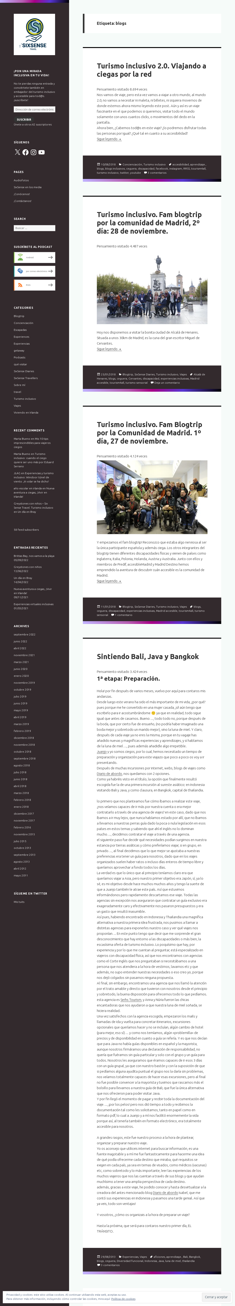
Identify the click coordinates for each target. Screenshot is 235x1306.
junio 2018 (20, 779)
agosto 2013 (22, 861)
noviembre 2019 (24, 682)
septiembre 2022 (25, 634)
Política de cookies (123, 1298)
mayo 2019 (21, 710)
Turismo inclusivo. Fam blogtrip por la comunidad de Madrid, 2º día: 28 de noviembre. (149, 222)
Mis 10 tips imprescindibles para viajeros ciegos (32, 442)
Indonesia (151, 1260)
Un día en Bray (27, 511)
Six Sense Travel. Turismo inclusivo (34, 34)
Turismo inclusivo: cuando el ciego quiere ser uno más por (30, 458)
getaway (19, 350)
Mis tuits (19, 901)
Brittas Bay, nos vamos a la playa (34, 555)
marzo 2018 (21, 792)
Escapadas (20, 329)
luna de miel (173, 1260)
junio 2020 (20, 668)
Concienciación (23, 322)
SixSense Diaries (24, 371)
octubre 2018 (22, 751)
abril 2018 (20, 786)
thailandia (188, 1260)
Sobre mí (19, 384)
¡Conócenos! (22, 194)
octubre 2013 (22, 847)
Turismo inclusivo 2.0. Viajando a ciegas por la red (151, 70)
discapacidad (146, 168)
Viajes (17, 405)
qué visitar (20, 364)
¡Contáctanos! (22, 200)
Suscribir (24, 119)
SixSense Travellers (26, 378)
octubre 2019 (22, 689)
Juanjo (102, 752)
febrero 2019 (22, 730)
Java (161, 1260)
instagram (175, 168)
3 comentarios (157, 172)
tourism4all (198, 168)
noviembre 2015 (24, 834)
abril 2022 (20, 648)
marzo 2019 (21, 723)
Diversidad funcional (130, 1260)
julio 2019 (20, 696)
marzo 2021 (21, 661)
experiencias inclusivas (175, 378)
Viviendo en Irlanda (26, 412)
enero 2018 (21, 806)
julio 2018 (20, 772)
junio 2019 (20, 703)
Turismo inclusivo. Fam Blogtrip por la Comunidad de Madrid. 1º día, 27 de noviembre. (149, 432)
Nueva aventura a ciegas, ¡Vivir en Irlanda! (34, 492)
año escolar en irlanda (28, 488)
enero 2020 (21, 675)
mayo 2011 (21, 875)
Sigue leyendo (109, 139)
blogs (100, 168)
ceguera (131, 168)
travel (17, 391)
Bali (185, 1256)
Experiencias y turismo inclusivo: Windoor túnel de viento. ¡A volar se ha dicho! (34, 477)
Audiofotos (21, 180)
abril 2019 (20, 717)
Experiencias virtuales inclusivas (33, 604)
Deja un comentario (167, 382)
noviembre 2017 (24, 820)
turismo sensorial (137, 382)
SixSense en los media (28, 187)
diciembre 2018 (24, 737)
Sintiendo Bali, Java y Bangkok (148, 656)
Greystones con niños (28, 566)
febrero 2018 (22, 799)
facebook (162, 168)
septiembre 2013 (25, 854)
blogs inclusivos (115, 168)
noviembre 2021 (24, 655)
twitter (124, 172)
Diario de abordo (109, 774)
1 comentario (123, 614)
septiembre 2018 (25, 758)
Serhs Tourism (130, 1000)
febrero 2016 (22, 827)
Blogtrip (19, 315)
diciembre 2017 (24, 813)
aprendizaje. (198, 164)
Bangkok (194, 1256)
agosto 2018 (22, 765)
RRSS (186, 168)
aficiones (159, 1256)
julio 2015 (20, 841)
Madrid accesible (166, 610)
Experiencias (22, 343)
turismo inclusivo (108, 172)
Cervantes (135, 378)
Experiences (21, 336)
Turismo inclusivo (25, 398)
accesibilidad (181, 164)
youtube (135, 172)
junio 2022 (20, 641)
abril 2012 (20, 868)
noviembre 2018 (24, 744)
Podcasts (19, 357)
